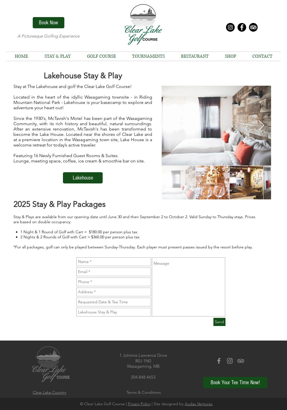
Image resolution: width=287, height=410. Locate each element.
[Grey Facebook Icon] (219, 361)
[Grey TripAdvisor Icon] (240, 361)
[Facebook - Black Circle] (241, 27)
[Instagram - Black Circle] (230, 27)
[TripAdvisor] (253, 27)
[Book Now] (48, 22)
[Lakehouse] (83, 177)
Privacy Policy (139, 403)
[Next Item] (261, 125)
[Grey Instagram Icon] (230, 361)
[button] (101, 56)
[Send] (219, 322)
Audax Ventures (199, 403)
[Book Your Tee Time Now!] (235, 382)
